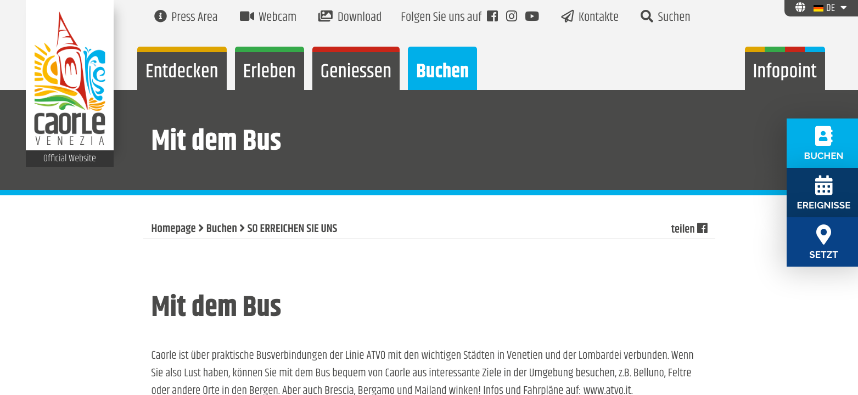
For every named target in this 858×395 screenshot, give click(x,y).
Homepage (174, 229)
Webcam (268, 17)
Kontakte (590, 17)
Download (350, 17)
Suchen (666, 17)
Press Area (186, 17)
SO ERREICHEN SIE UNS (293, 229)
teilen (689, 229)
